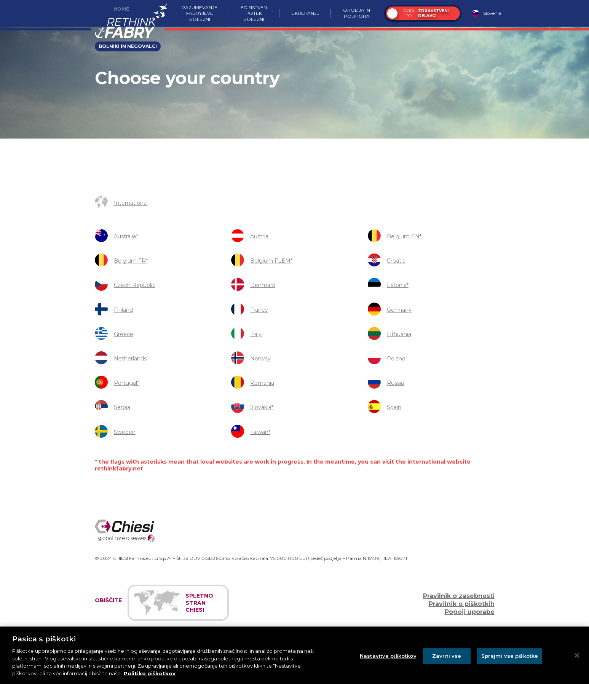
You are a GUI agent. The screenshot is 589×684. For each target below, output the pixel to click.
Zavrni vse (446, 661)
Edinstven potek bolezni (254, 13)
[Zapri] (576, 661)
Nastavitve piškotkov (388, 661)
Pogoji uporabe (470, 611)
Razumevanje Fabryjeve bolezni (199, 13)
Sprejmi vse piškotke (509, 661)
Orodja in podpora (356, 13)
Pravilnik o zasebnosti (459, 595)
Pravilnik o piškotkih (462, 603)
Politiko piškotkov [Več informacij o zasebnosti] (150, 679)
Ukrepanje (305, 13)
